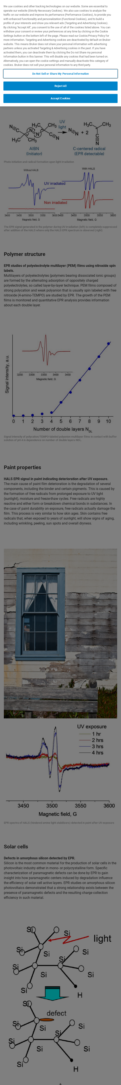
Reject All (60, 86)
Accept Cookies (61, 98)
